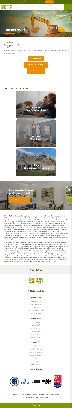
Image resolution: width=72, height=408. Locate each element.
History (36, 346)
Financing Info (36, 325)
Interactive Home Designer (36, 310)
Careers (36, 361)
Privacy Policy (25, 394)
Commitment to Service (36, 352)
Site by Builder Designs (52, 394)
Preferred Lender (36, 328)
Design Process (36, 297)
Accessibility (33, 394)
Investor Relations (36, 364)
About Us (36, 342)
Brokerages (42, 394)
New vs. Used (36, 331)
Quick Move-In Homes (36, 64)
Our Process (36, 322)
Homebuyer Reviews (36, 349)
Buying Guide (36, 318)
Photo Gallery (36, 307)
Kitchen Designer (36, 313)
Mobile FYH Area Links (36, 291)
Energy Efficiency (36, 334)
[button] (36, 200)
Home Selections (36, 304)
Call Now (36, 405)
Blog (36, 358)
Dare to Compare (36, 337)
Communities (36, 58)
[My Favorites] (1, 212)
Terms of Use (16, 394)
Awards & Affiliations (36, 355)
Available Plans (36, 71)
